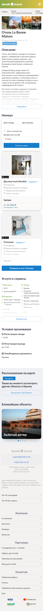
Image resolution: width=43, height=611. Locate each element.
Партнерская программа (12, 558)
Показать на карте (9, 43)
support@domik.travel (21, 457)
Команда (5, 529)
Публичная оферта (9, 577)
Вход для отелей (9, 564)
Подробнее (21, 106)
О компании (7, 518)
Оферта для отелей (10, 553)
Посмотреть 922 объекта (21, 393)
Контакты (6, 524)
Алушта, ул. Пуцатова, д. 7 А (16, 40)
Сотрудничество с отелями (13, 548)
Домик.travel (12, 4)
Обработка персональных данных (16, 588)
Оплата (5, 582)
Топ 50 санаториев (9, 495)
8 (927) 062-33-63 (21, 462)
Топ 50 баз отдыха (9, 500)
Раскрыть (9, 378)
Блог (4, 593)
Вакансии (6, 534)
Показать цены (21, 145)
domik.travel (21, 450)
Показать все (21, 319)
